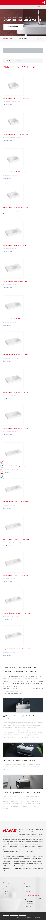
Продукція (11, 38)
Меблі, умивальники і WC (22, 38)
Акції (4, 893)
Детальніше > (7, 104)
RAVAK (7, 2)
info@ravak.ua (32, 906)
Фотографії (27, 891)
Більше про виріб (13, 27)
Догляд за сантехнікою (13, 60)
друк (41, 39)
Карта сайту (22, 915)
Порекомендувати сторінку (10, 915)
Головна (5, 38)
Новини (26, 889)
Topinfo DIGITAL (39, 917)
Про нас (5, 886)
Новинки (5, 891)
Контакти (27, 886)
